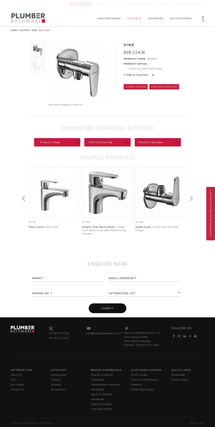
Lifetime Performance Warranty (146, 4)
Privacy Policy (179, 379)
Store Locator (107, 4)
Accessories (58, 389)
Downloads (81, 4)
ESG (13, 379)
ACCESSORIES (181, 18)
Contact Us (17, 389)
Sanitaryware (59, 374)
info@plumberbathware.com (103, 333)
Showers (56, 384)
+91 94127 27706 (59, 333)
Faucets (24, 30)
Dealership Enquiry (189, 4)
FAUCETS (134, 18)
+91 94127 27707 (59, 338)
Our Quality (18, 384)
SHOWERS (156, 18)
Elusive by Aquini (101, 404)
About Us (16, 374)
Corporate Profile (101, 409)
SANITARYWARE (109, 18)
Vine (34, 30)
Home (14, 30)
